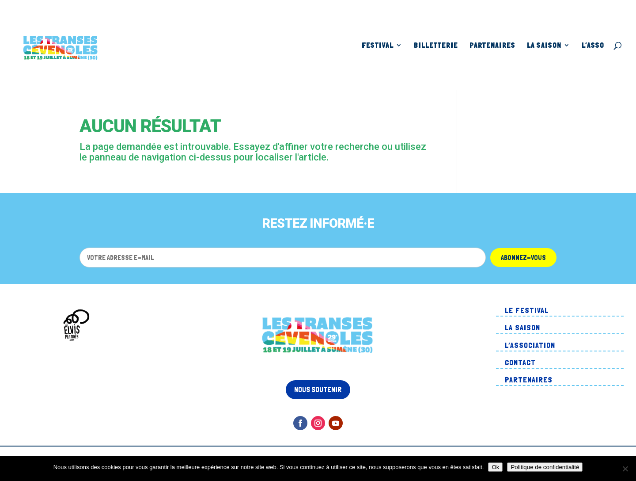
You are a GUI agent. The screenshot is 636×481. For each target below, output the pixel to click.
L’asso (593, 46)
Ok (495, 467)
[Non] (625, 468)
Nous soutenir (318, 389)
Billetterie (436, 46)
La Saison (544, 46)
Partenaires (492, 46)
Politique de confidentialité (545, 467)
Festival (378, 46)
